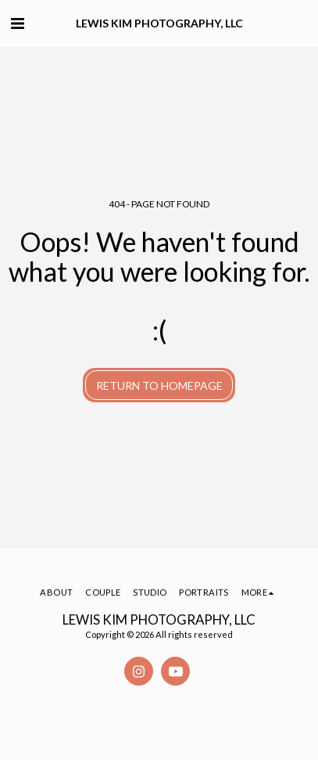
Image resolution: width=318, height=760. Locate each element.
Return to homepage (159, 385)
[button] (17, 23)
